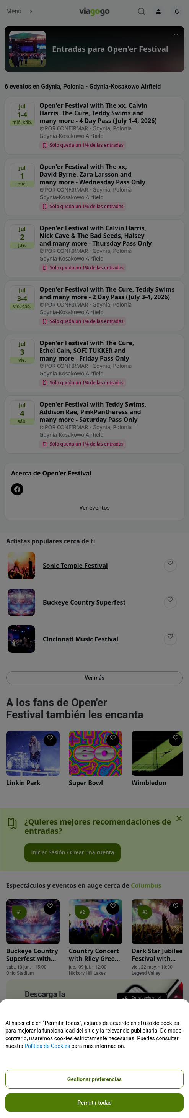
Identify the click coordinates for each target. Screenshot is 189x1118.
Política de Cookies (47, 1046)
